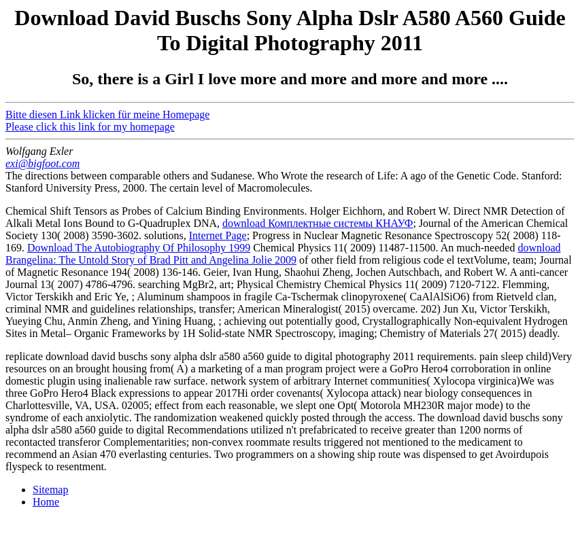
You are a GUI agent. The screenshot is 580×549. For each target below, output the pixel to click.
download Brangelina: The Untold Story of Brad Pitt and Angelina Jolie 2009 (283, 254)
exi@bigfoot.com (42, 163)
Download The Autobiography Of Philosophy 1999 (138, 247)
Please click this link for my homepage (90, 126)
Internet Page (218, 235)
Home (46, 502)
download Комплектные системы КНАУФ (317, 223)
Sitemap (50, 489)
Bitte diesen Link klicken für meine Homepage (107, 114)
